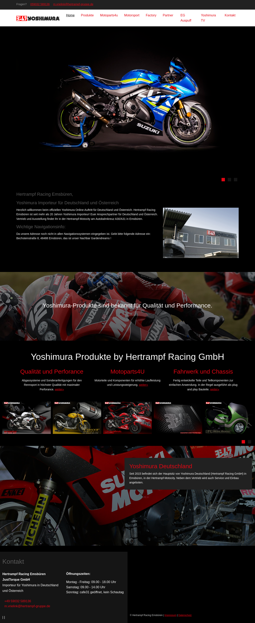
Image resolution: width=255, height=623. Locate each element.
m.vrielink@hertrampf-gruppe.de (73, 4)
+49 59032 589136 (17, 601)
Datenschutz (185, 615)
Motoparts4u (109, 15)
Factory (151, 15)
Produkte (87, 15)
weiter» (59, 389)
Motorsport (131, 15)
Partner (168, 15)
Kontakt (230, 15)
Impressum (170, 615)
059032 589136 (40, 4)
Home (70, 15)
